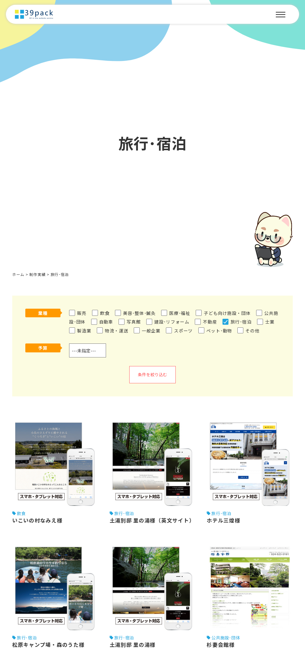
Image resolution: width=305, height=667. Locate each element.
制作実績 (37, 274)
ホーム (18, 274)
